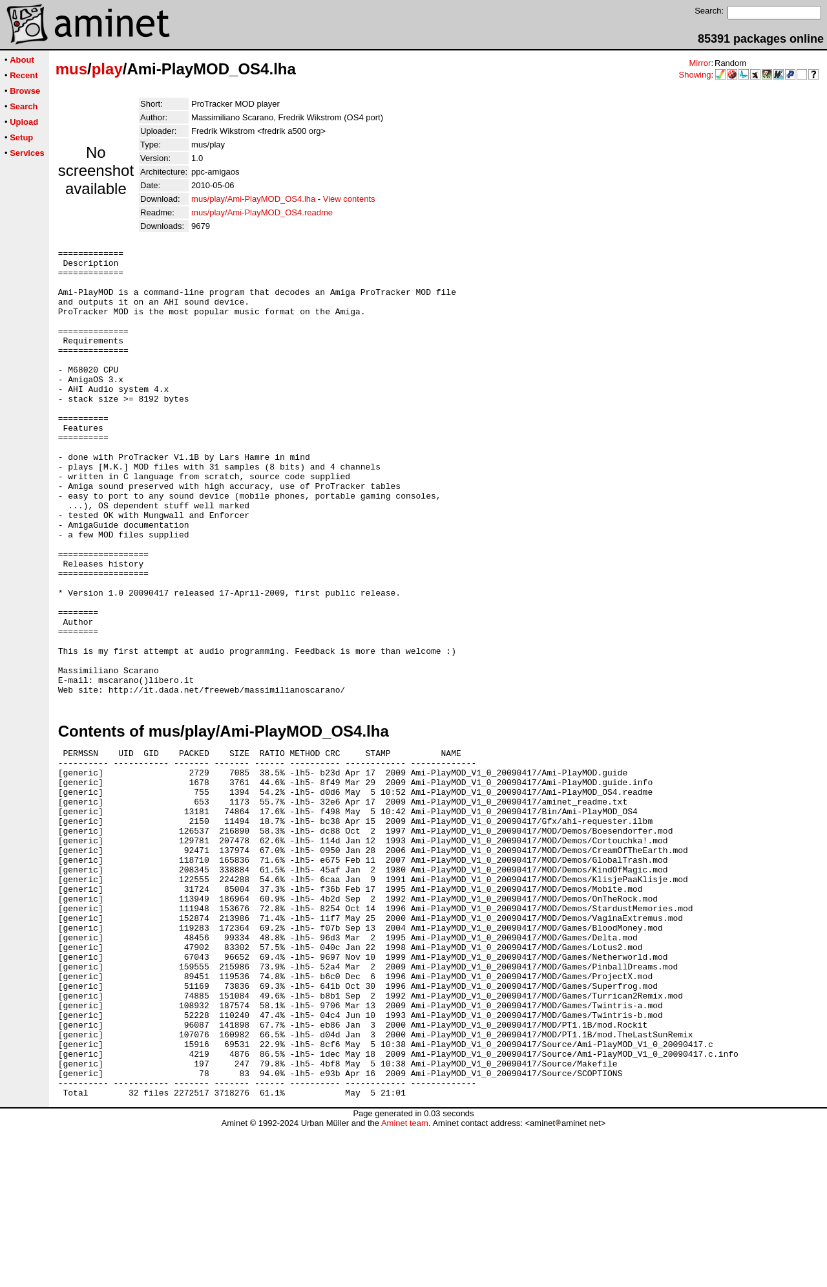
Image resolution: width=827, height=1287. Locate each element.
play (107, 69)
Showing (695, 75)
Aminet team (404, 1282)
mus (71, 69)
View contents (349, 199)
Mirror (700, 63)
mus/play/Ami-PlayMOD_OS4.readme (262, 212)
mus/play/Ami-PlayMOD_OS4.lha (253, 199)
